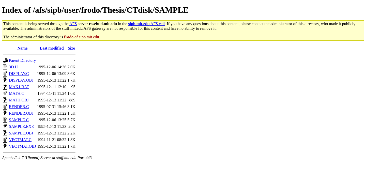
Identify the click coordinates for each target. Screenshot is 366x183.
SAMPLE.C (19, 120)
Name (22, 48)
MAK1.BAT (19, 87)
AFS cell (146, 24)
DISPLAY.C (19, 73)
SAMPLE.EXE (21, 126)
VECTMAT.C (20, 140)
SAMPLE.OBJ (21, 133)
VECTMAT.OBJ (22, 146)
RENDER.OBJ (21, 113)
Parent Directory (22, 60)
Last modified (52, 48)
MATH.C (16, 93)
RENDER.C (19, 106)
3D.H (13, 67)
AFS (73, 24)
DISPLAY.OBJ (21, 80)
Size (71, 48)
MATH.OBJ (19, 100)
